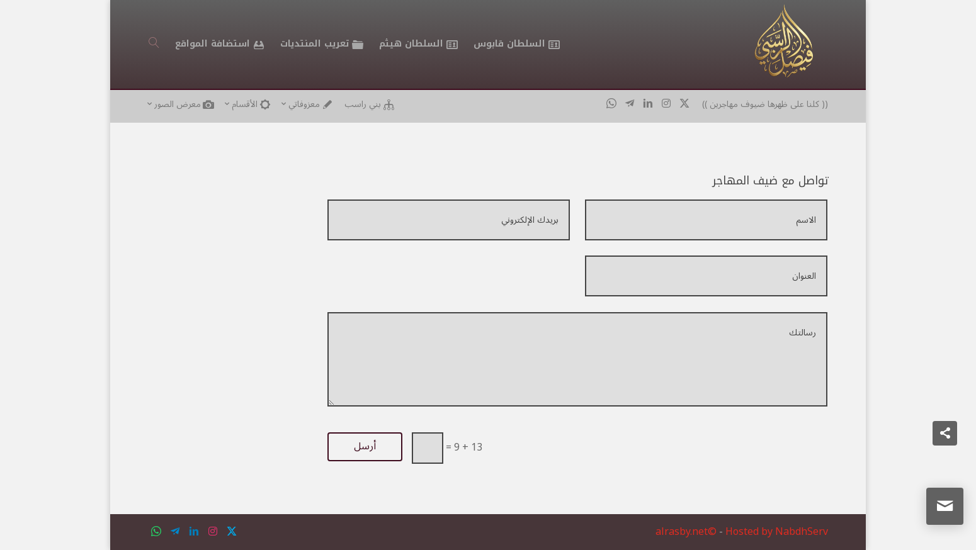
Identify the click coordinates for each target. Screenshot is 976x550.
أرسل (365, 446)
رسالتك (577, 359)
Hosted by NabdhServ (776, 531)
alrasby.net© (686, 531)
